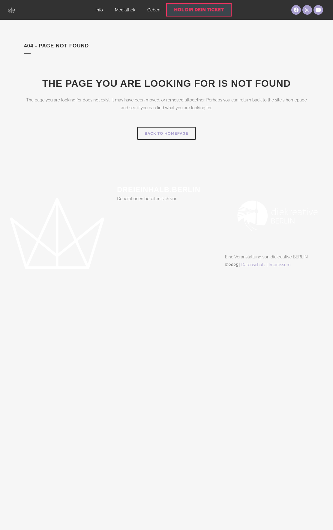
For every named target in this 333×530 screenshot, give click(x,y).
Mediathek (125, 10)
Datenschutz (253, 264)
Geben (153, 10)
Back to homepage (166, 133)
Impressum (280, 264)
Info (99, 10)
